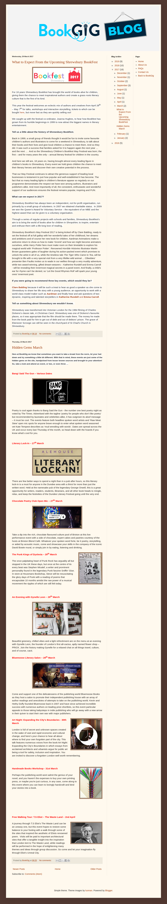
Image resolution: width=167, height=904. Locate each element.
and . (79, 297)
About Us (142, 65)
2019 (117, 61)
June (119, 93)
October (121, 81)
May (119, 98)
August (120, 89)
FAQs (140, 68)
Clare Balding (19, 287)
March (120, 106)
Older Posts (96, 869)
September (122, 85)
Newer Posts (19, 869)
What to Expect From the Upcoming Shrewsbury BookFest (55, 62)
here (22, 112)
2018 (117, 65)
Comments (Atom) (33, 874)
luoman (88, 890)
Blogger (108, 890)
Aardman (52, 293)
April (119, 102)
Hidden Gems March (27, 347)
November (122, 77)
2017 (117, 69)
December (122, 73)
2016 (117, 143)
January (121, 138)
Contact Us (143, 72)
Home (57, 869)
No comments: (45, 334)
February (121, 134)
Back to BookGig (146, 75)
